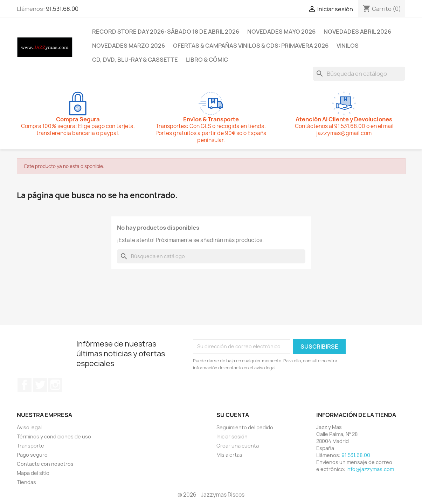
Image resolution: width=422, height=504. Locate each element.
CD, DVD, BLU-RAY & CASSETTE (135, 59)
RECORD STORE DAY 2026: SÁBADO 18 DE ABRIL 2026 (165, 31)
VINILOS (348, 45)
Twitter (40, 385)
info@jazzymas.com (370, 469)
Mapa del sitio (33, 473)
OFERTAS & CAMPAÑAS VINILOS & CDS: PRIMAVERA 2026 (250, 45)
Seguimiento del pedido (244, 427)
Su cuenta (232, 415)
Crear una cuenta (237, 445)
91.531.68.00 (62, 9)
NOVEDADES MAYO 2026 (281, 31)
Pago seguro (32, 454)
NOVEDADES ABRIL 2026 (357, 31)
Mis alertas (229, 454)
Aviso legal (29, 427)
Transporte (30, 445)
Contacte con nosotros (45, 464)
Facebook (25, 385)
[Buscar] (359, 74)
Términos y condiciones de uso (54, 436)
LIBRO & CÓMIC (207, 59)
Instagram (55, 385)
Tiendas (26, 482)
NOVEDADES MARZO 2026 (128, 45)
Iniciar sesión (232, 436)
